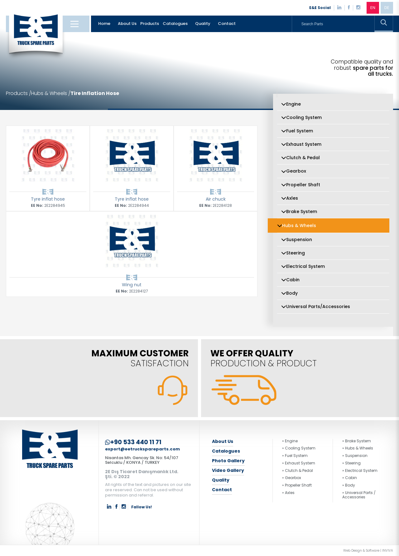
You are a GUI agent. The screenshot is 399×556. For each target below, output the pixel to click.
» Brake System (356, 441)
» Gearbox (291, 478)
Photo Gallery (228, 461)
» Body (348, 485)
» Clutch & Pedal (297, 470)
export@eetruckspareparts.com (142, 449)
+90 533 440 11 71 (133, 442)
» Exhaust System (298, 463)
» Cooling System (298, 448)
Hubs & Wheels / (50, 93)
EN (372, 8)
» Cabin (349, 478)
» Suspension (355, 456)
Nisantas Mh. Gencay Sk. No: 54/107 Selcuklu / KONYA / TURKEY (141, 460)
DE (386, 8)
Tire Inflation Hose (94, 93)
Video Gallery (228, 470)
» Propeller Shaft (297, 485)
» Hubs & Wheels (357, 448)
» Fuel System (295, 456)
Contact (227, 23)
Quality (202, 23)
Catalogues (175, 23)
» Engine (290, 441)
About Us (127, 23)
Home (104, 23)
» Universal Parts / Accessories (359, 495)
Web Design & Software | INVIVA (368, 551)
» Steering (351, 463)
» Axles (288, 493)
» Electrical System (359, 470)
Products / (18, 93)
